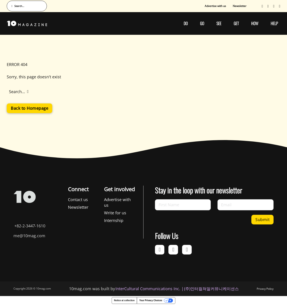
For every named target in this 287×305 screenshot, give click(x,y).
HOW (254, 23)
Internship (113, 220)
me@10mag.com (29, 235)
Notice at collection (124, 300)
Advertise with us (215, 6)
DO (186, 23)
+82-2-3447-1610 (29, 225)
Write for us (115, 212)
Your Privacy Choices (150, 300)
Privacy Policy (265, 289)
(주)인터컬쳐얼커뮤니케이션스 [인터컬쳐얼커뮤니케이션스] (211, 288)
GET (236, 23)
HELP (274, 23)
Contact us (78, 199)
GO (202, 23)
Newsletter (239, 6)
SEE (218, 23)
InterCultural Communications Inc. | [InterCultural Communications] (149, 288)
